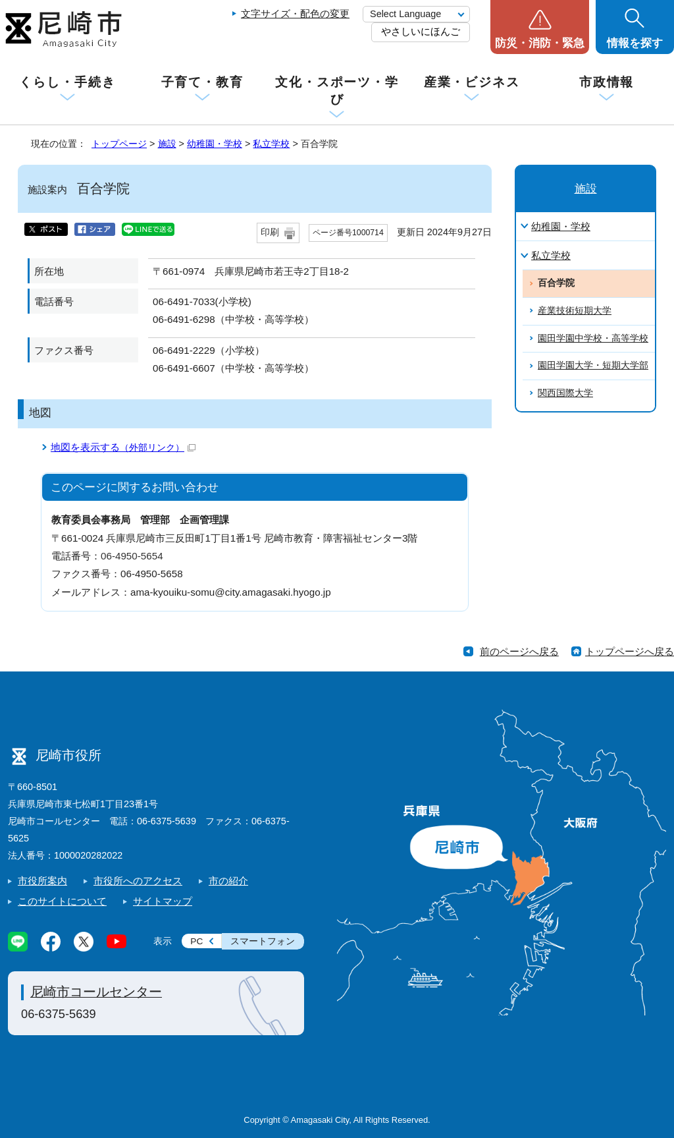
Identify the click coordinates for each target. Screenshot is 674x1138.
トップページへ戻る (629, 651)
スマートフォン (262, 941)
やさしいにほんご (420, 31)
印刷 (270, 232)
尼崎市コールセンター (96, 991)
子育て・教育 (202, 82)
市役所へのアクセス (137, 880)
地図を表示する (123, 447)
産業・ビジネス (472, 82)
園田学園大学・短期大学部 (593, 365)
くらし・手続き (67, 82)
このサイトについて (62, 901)
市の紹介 (228, 880)
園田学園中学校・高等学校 (593, 338)
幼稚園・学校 (214, 143)
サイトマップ (162, 901)
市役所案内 (42, 880)
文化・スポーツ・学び (337, 90)
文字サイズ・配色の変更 (295, 13)
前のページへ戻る (519, 651)
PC (196, 941)
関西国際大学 (565, 393)
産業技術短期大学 (574, 311)
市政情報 (607, 82)
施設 (167, 143)
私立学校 (271, 143)
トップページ (119, 143)
